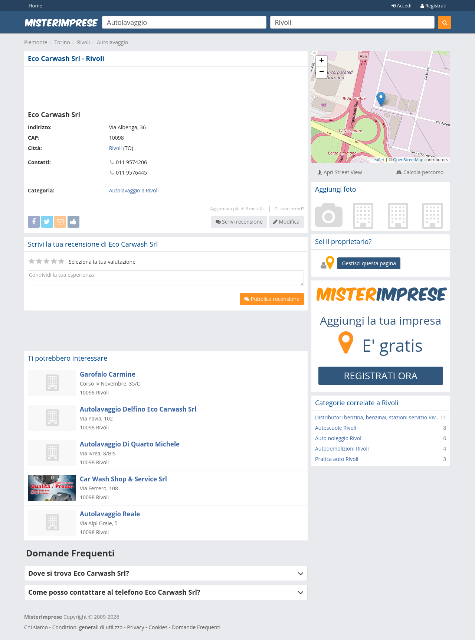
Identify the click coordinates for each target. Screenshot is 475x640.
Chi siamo (36, 627)
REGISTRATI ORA (380, 375)
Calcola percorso (419, 172)
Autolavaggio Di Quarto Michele (130, 444)
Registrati (433, 5)
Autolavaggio (112, 42)
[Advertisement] (166, 87)
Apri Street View (340, 172)
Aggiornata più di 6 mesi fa (236, 208)
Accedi (402, 5)
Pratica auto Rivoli (336, 458)
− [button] (321, 72)
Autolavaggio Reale (110, 514)
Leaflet (377, 159)
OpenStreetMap (408, 159)
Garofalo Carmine (107, 374)
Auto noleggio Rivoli (339, 438)
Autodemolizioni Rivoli (342, 448)
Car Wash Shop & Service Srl (123, 479)
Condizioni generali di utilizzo (87, 627)
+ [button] (321, 61)
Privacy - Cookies (147, 627)
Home (35, 5)
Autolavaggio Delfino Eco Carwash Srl (138, 409)
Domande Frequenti (196, 627)
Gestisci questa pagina (369, 263)
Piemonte (36, 42)
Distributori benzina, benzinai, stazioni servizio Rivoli (378, 417)
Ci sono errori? (289, 208)
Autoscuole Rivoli (335, 427)
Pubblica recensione (271, 298)
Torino (62, 42)
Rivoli (83, 42)
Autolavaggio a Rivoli (134, 190)
